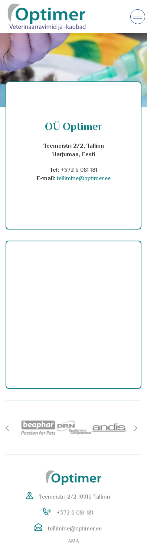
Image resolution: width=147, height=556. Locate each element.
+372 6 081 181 (74, 512)
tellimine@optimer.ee (75, 528)
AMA (73, 541)
